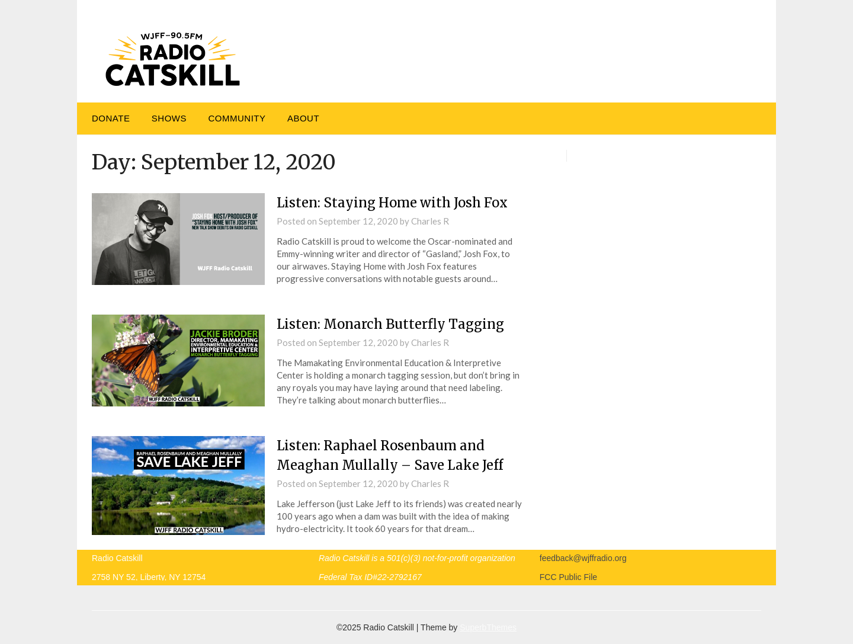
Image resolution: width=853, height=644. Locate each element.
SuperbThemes (488, 627)
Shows (169, 118)
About (303, 118)
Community (236, 118)
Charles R (430, 221)
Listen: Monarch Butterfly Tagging (390, 324)
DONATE (111, 118)
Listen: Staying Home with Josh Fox (392, 202)
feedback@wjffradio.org (583, 558)
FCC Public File (568, 577)
